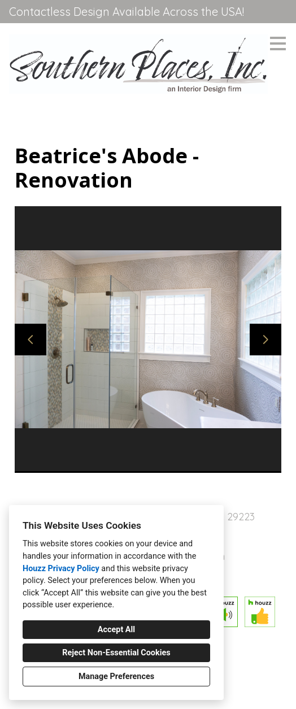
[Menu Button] (278, 43)
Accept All (116, 629)
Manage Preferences (116, 676)
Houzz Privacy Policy (61, 568)
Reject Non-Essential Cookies (116, 653)
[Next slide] (265, 339)
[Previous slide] (30, 339)
